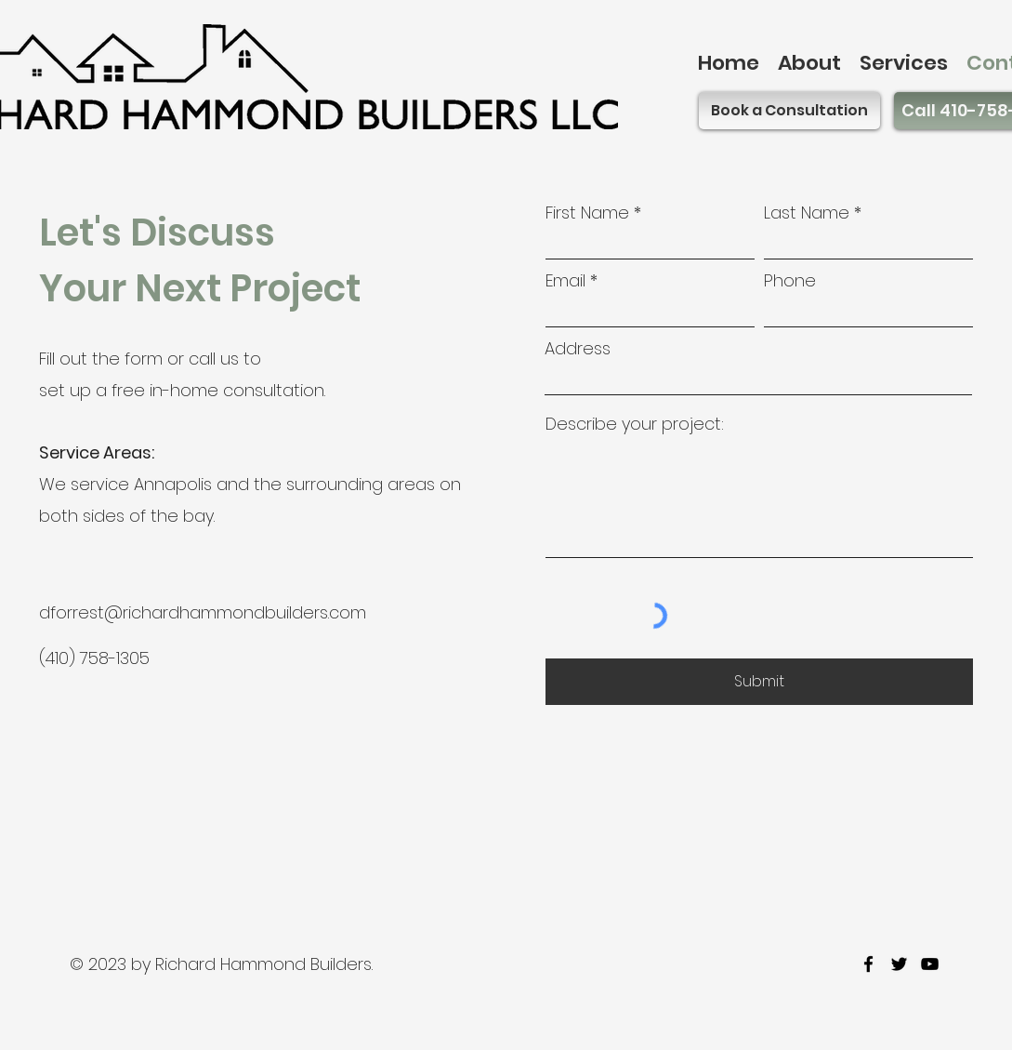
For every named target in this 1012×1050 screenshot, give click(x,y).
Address (578, 348)
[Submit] (759, 681)
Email (565, 280)
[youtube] (929, 964)
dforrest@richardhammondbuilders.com (202, 612)
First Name (587, 213)
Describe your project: (634, 424)
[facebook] (868, 964)
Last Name (806, 213)
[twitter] (899, 964)
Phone (790, 280)
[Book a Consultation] (789, 110)
